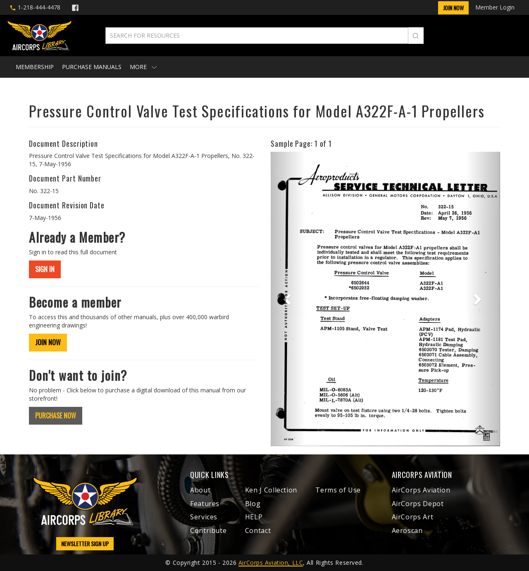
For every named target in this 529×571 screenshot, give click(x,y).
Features (204, 503)
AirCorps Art (413, 516)
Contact (258, 530)
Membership (35, 67)
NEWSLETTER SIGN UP (85, 543)
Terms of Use (338, 490)
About (200, 490)
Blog (253, 503)
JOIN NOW (48, 342)
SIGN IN (45, 269)
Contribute (208, 530)
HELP (254, 516)
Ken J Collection (271, 490)
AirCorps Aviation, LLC (270, 562)
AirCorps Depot (418, 503)
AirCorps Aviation (421, 490)
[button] (288, 299)
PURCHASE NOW (55, 415)
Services (203, 516)
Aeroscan (407, 530)
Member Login (495, 7)
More (143, 67)
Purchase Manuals (92, 67)
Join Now (453, 7)
